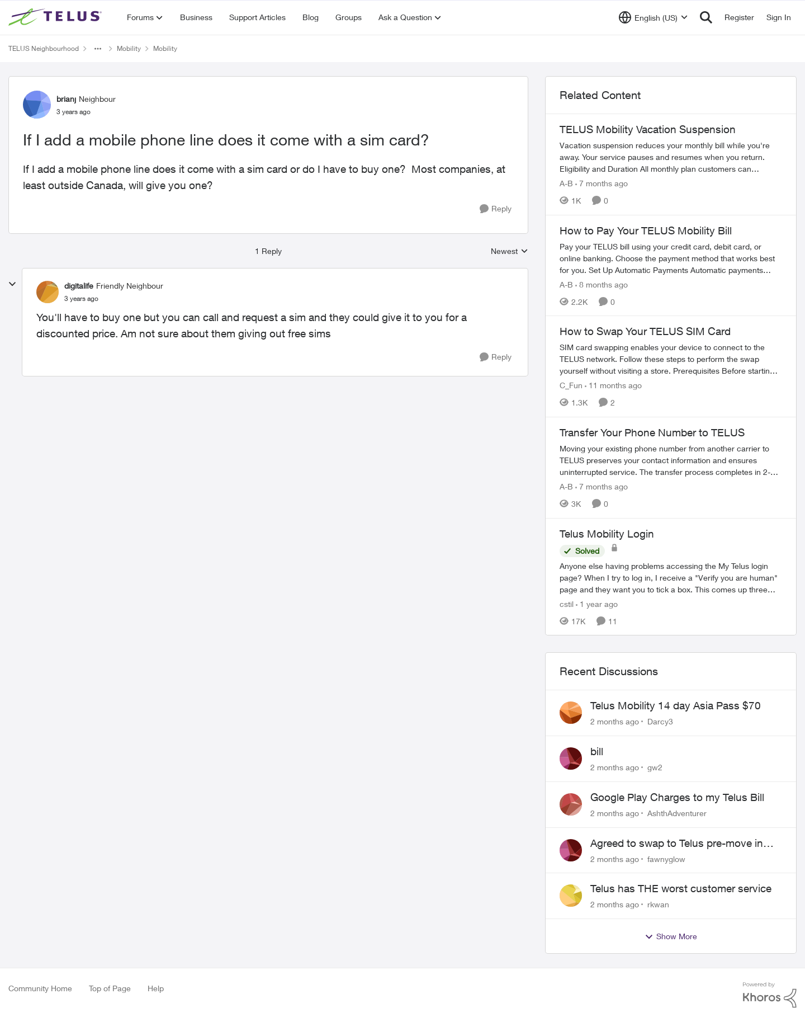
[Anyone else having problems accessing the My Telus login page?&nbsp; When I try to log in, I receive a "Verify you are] (671, 577)
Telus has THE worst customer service (680, 888)
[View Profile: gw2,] (571, 758)
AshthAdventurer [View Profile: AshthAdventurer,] (677, 813)
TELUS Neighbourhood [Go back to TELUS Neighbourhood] (43, 48)
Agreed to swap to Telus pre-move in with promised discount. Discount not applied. (679, 843)
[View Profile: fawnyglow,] (571, 850)
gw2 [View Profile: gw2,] (654, 767)
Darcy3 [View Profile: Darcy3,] (660, 721)
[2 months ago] (614, 721)
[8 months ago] (601, 284)
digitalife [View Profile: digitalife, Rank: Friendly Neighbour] (78, 285)
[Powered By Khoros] (770, 995)
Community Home (40, 988)
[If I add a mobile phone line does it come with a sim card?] (81, 299)
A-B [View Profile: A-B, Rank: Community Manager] (566, 183)
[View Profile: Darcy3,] (571, 712)
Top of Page (110, 988)
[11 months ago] (613, 385)
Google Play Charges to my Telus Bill (677, 797)
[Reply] (495, 208)
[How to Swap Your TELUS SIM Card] (671, 358)
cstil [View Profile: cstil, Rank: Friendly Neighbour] (567, 603)
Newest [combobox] (509, 251)
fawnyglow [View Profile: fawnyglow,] (666, 858)
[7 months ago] (601, 183)
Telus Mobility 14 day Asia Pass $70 (675, 705)
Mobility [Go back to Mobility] (129, 48)
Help (156, 988)
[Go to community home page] (56, 17)
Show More (671, 936)
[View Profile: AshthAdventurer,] (571, 804)
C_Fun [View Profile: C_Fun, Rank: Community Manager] (571, 385)
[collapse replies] (12, 284)
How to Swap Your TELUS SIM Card (645, 331)
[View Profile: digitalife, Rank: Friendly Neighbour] (47, 292)
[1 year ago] (597, 603)
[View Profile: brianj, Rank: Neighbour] (37, 105)
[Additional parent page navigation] (98, 48)
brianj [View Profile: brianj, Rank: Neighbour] (66, 98)
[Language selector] (653, 17)
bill (596, 751)
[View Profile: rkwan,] (571, 895)
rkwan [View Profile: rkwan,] (658, 904)
